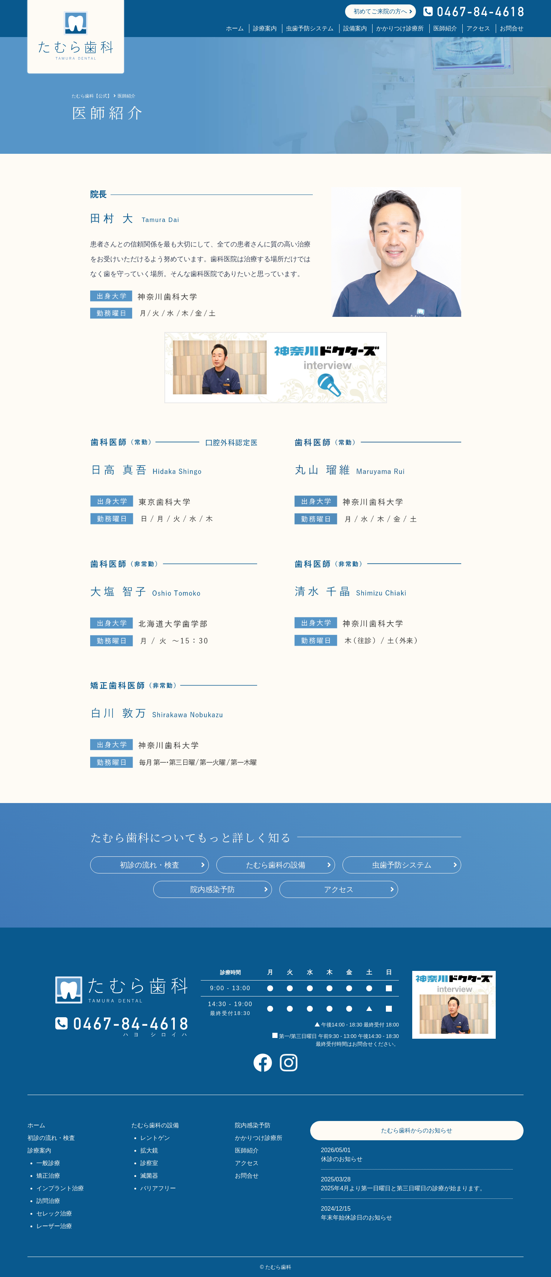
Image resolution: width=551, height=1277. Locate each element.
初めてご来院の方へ (380, 11)
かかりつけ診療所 (400, 28)
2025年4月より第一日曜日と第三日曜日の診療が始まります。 (417, 1183)
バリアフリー (158, 1188)
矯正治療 (48, 1175)
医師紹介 (445, 28)
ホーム (235, 28)
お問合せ (512, 28)
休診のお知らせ (417, 1154)
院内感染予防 (212, 889)
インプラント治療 (60, 1188)
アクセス (478, 28)
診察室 (149, 1163)
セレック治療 (54, 1213)
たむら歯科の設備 (275, 865)
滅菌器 (149, 1175)
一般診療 (48, 1163)
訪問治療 (48, 1201)
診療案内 (265, 28)
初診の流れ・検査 (149, 865)
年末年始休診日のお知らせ (417, 1212)
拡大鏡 (149, 1150)
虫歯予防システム (310, 28)
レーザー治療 (54, 1226)
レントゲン (155, 1138)
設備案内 (355, 28)
